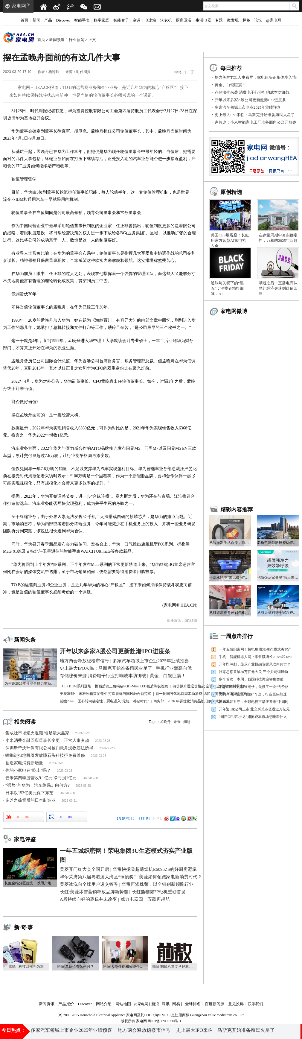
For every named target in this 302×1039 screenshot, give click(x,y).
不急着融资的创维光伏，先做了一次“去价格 (254, 687)
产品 (48, 20)
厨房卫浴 (183, 20)
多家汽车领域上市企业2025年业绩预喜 (248, 107)
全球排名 (193, 1004)
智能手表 (82, 20)
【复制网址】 (125, 818)
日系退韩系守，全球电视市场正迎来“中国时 (254, 702)
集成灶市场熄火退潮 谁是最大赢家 (37, 733)
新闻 (36, 20)
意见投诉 (236, 1004)
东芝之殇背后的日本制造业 (30, 800)
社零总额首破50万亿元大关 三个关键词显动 (253, 672)
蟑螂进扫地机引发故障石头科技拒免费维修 (45, 755)
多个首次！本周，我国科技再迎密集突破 (251, 679)
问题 (186, 722)
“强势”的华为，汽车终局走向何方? (37, 785)
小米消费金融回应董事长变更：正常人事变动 (47, 740)
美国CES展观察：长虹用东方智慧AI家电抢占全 (230, 240)
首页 (24, 20)
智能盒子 (121, 20)
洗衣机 (166, 20)
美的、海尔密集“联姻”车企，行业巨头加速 (253, 694)
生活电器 (203, 20)
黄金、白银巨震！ (230, 85)
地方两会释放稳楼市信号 (144, 1031)
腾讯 (166, 1004)
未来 (177, 722)
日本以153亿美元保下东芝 (29, 793)
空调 (137, 20)
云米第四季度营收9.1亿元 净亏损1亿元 (41, 778)
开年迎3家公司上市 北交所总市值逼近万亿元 (254, 709)
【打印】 (144, 818)
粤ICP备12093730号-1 (164, 1021)
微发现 (233, 20)
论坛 (258, 20)
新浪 (155, 1004)
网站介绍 (104, 1004)
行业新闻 (76, 39)
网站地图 (123, 1004)
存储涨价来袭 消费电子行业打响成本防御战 (252, 92)
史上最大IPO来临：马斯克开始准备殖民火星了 (255, 115)
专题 (219, 20)
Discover (63, 20)
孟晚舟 (165, 722)
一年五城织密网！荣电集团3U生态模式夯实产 (255, 649)
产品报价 (66, 1004)
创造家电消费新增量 (24, 763)
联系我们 (255, 1004)
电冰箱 (150, 20)
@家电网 (273, 20)
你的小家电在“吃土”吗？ (28, 770)
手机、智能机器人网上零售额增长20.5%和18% (255, 657)
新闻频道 (57, 39)
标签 (246, 20)
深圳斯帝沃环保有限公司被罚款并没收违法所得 (49, 748)
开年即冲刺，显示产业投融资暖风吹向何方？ (255, 664)
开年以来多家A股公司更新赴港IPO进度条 (250, 100)
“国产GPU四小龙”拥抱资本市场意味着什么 (253, 717)
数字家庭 (101, 20)
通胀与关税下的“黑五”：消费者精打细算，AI (227, 288)
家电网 (19, 5)
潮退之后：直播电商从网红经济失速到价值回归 (278, 288)
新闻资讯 (46, 1004)
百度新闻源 (214, 1004)
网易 (176, 1004)
